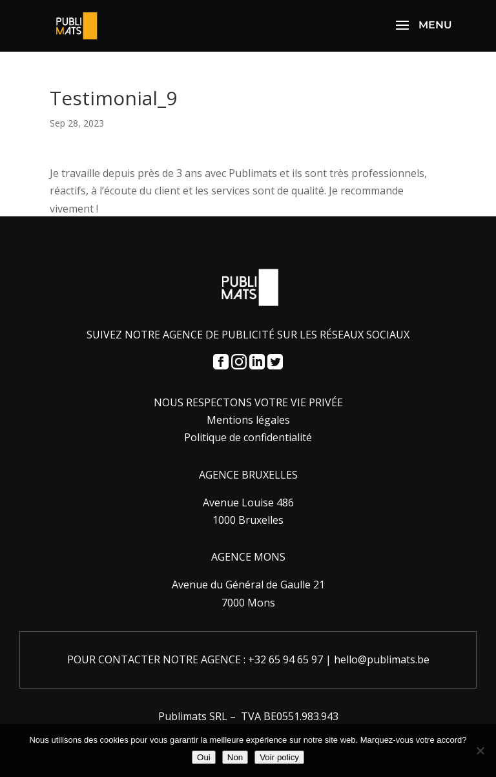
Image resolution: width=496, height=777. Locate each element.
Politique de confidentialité (248, 437)
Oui (204, 757)
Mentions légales (248, 420)
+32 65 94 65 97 (285, 659)
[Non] (479, 750)
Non (235, 757)
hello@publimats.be (381, 659)
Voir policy (279, 757)
